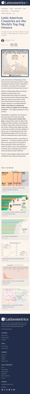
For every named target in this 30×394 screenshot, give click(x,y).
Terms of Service (5, 375)
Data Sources (4, 371)
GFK (14, 13)
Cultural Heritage (14, 11)
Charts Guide (4, 369)
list (18, 154)
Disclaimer (4, 373)
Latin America (4, 8)
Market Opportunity (6, 13)
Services (3, 359)
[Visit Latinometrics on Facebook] (9, 389)
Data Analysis (18, 8)
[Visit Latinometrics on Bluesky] (14, 389)
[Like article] (12, 45)
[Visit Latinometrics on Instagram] (7, 389)
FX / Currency (4, 346)
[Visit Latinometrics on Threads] (11, 389)
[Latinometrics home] (13, 2)
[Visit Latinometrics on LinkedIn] (2, 389)
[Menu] (27, 2)
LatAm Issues (4, 348)
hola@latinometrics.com (7, 384)
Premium (3, 339)
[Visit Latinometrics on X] (4, 389)
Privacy (3, 378)
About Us (3, 354)
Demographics (4, 11)
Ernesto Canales (10, 40)
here (13, 154)
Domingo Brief (5, 337)
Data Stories (4, 335)
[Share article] (15, 45)
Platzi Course (4, 361)
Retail (24, 8)
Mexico (11, 8)
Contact (3, 357)
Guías (2, 367)
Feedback (3, 387)
